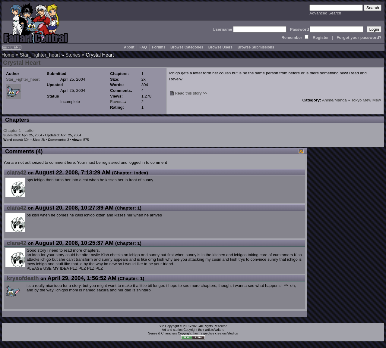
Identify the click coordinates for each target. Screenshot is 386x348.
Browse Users (220, 47)
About (129, 47)
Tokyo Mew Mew (366, 100)
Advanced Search (325, 13)
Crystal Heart (22, 62)
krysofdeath (23, 278)
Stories (73, 54)
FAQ (143, 47)
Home (8, 54)
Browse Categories (186, 47)
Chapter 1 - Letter (19, 130)
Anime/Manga (334, 100)
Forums (158, 47)
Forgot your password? (359, 37)
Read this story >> (191, 93)
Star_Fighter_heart (40, 54)
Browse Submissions (256, 47)
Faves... (117, 101)
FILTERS (12, 47)
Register (321, 37)
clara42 (16, 172)
